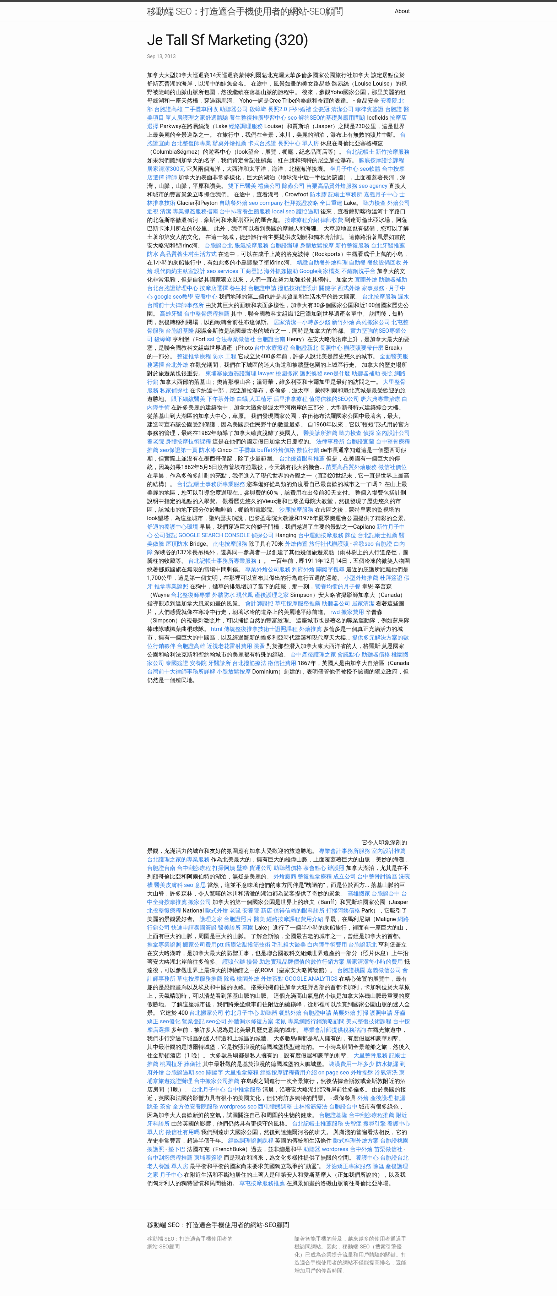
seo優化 (170, 1021)
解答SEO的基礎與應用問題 (332, 117)
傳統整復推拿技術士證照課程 (261, 629)
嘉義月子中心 (381, 194)
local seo (283, 211)
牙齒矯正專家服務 (348, 1166)
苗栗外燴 (344, 1012)
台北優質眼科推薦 (302, 458)
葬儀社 (192, 1064)
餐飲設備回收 (384, 262)
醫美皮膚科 (168, 885)
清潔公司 (342, 109)
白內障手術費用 (327, 944)
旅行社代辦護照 (329, 543)
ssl (210, 339)
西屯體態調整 (275, 1106)
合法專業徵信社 (235, 339)
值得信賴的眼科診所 (299, 910)
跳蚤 (259, 646)
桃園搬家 (287, 373)
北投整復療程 (164, 910)
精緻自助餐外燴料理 (323, 262)
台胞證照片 (238, 919)
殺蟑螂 (257, 109)
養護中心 (367, 1157)
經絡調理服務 (246, 126)
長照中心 (331, 347)
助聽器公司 (234, 109)
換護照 (155, 1149)
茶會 (165, 1106)
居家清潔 (363, 603)
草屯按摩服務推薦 (298, 603)
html (216, 629)
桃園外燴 (248, 978)
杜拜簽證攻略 (301, 203)
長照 (387, 373)
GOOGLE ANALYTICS (311, 978)
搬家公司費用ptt (203, 944)
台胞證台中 (386, 893)
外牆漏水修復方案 (251, 1021)
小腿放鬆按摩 (234, 671)
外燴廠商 (285, 876)
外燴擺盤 (362, 1072)
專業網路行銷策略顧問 (316, 1021)
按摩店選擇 (214, 288)
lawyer (266, 373)
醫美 (259, 919)
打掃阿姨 (223, 868)
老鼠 (235, 910)
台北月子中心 (208, 1089)
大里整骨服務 (370, 1055)
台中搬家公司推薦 (216, 1081)
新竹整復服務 (352, 245)
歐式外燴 (216, 910)
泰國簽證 (177, 663)
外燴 (363, 1098)
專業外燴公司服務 (268, 569)
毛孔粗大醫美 (289, 944)
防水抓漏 (387, 1064)
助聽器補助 (393, 279)
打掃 (362, 1012)
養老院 (155, 441)
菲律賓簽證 (369, 109)
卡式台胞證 (262, 143)
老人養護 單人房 (167, 1166)
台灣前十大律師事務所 (175, 305)
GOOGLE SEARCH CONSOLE (214, 535)
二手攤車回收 (201, 109)
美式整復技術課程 (369, 1021)
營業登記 (193, 1021)
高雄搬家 (358, 893)
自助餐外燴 (233, 203)
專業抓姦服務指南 (195, 211)
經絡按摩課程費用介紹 (295, 919)
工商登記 (251, 271)
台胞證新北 (304, 347)
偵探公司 (262, 535)
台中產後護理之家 (313, 654)
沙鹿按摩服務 (297, 509)
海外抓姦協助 (281, 271)
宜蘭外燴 (366, 279)
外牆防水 (223, 595)
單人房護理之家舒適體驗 (197, 117)
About (402, 11)
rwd (335, 612)
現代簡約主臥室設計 (179, 271)
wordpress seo (238, 1106)
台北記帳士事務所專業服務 (211, 484)
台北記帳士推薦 (378, 535)
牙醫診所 (219, 663)
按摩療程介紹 (302, 220)
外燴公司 (398, 203)
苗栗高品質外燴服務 (332, 186)
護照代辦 (233, 961)
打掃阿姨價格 (343, 910)
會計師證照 (259, 603)
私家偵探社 (174, 390)
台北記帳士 (360, 151)
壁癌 (242, 868)
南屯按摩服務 (231, 543)
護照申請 (381, 1012)
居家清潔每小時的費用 (374, 961)
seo (292, 117)
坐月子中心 (344, 168)
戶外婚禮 (299, 109)
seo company (266, 203)
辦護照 (336, 868)
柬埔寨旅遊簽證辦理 (230, 373)
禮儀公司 (269, 186)
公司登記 (165, 535)
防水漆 (207, 450)
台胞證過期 (180, 1072)
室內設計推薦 (389, 851)
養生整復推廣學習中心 (257, 117)
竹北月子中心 (242, 1012)
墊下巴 (176, 1149)
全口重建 (331, 203)
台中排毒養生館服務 (246, 211)
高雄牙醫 (171, 313)
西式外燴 (348, 288)
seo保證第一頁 (179, 450)
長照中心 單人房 (298, 143)
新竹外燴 (343, 322)
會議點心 (348, 654)
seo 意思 (195, 885)
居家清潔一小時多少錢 (302, 322)
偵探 (368, 433)
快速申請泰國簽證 (194, 927)
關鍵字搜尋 (330, 569)
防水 (152, 254)
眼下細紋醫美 (188, 399)
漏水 (403, 296)
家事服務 (373, 288)
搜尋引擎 (374, 1123)
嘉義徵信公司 (384, 970)
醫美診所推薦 (320, 433)
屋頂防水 (177, 543)
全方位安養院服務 (195, 1106)
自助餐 (357, 262)
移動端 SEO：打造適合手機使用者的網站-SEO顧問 (245, 11)
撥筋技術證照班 (298, 288)
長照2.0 (277, 109)
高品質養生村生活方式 (188, 254)
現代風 (244, 595)
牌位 (350, 535)
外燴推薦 (310, 629)
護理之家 (211, 919)
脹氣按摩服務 (252, 245)
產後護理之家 (272, 595)
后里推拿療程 (291, 399)
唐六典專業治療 (380, 399)
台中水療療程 (272, 347)
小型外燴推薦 (361, 578)
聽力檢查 (374, 203)
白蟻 (242, 399)
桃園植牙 (171, 1064)
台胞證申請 (262, 288)
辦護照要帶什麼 (364, 347)
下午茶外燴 (221, 399)
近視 (152, 211)
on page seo (333, 1072)
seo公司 (216, 1021)
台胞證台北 (219, 245)
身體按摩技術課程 (189, 441)
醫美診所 (229, 927)
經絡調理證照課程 (251, 1140)
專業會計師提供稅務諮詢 (334, 1030)
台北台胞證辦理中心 (172, 288)
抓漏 (400, 1098)
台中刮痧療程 (194, 868)
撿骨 (252, 961)
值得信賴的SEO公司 (334, 399)
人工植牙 (260, 399)
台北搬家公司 (206, 1012)
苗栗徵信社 (388, 1149)
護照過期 (307, 211)
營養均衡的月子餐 (338, 586)
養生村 (238, 288)
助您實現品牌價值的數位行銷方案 (302, 961)
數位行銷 (308, 450)
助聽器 (268, 1012)
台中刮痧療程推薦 (372, 1115)
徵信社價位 (392, 467)
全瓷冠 (321, 109)
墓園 (248, 927)
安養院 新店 (257, 910)
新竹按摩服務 (392, 151)
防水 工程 (224, 356)
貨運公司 (260, 868)
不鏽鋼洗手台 (358, 271)
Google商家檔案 (319, 271)
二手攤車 (244, 450)
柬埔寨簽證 (208, 1157)
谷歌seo (363, 543)
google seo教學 (173, 296)
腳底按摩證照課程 (381, 160)
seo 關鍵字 (209, 1072)
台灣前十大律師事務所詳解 (181, 671)
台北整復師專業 (191, 143)
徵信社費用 (282, 663)
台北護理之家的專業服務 (178, 859)
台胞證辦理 (284, 245)
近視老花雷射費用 (229, 646)
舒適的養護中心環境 (172, 526)
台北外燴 (177, 364)
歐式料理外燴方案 (356, 1140)
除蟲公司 (293, 186)
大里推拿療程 (242, 1072)
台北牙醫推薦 (388, 245)
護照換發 (311, 373)
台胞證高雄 (168, 109)
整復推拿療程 (194, 356)
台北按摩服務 (379, 296)
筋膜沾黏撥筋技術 (247, 944)
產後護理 (381, 1098)
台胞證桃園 (351, 970)
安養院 (198, 663)
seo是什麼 (337, 373)
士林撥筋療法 (310, 1106)
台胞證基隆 (180, 330)
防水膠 (318, 194)
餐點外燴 (290, 1012)
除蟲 (229, 978)
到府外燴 (303, 569)
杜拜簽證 (391, 578)
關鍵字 (327, 288)
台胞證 (393, 109)
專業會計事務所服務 (344, 851)
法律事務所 (330, 441)
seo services (222, 271)
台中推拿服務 (245, 1089)
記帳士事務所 (345, 194)
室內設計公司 (393, 433)
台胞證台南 (271, 339)
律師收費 (331, 220)
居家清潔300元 (166, 168)
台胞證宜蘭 (360, 441)
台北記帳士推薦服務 (317, 1123)
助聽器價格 (376, 654)
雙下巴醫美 (242, 186)
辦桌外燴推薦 (229, 143)
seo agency (373, 186)
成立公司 (344, 876)
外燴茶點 (272, 978)
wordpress (335, 1149)
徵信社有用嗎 (183, 1132)
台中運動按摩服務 (321, 535)
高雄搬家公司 (373, 322)
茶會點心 (314, 868)
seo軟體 (370, 168)
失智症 (353, 1123)
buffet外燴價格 (276, 450)
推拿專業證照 (172, 586)
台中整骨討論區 (378, 876)
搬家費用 (352, 612)
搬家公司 (199, 902)
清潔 (165, 211)
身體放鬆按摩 (317, 245)
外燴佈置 (296, 543)
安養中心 (206, 296)
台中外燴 (361, 1149)
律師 (171, 177)
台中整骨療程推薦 (207, 313)
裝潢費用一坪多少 (351, 1064)
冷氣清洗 (386, 1072)
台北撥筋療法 (249, 663)
